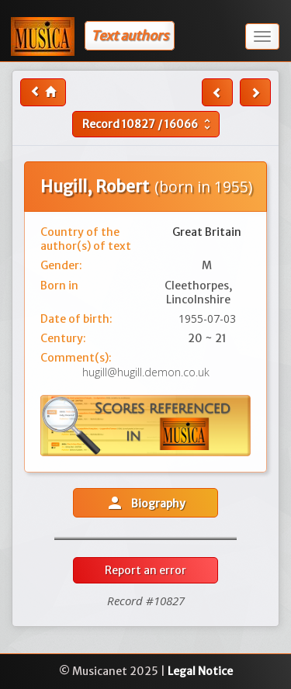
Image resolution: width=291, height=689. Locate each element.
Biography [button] (145, 502)
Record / (148, 124)
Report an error (145, 570)
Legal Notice (200, 671)
